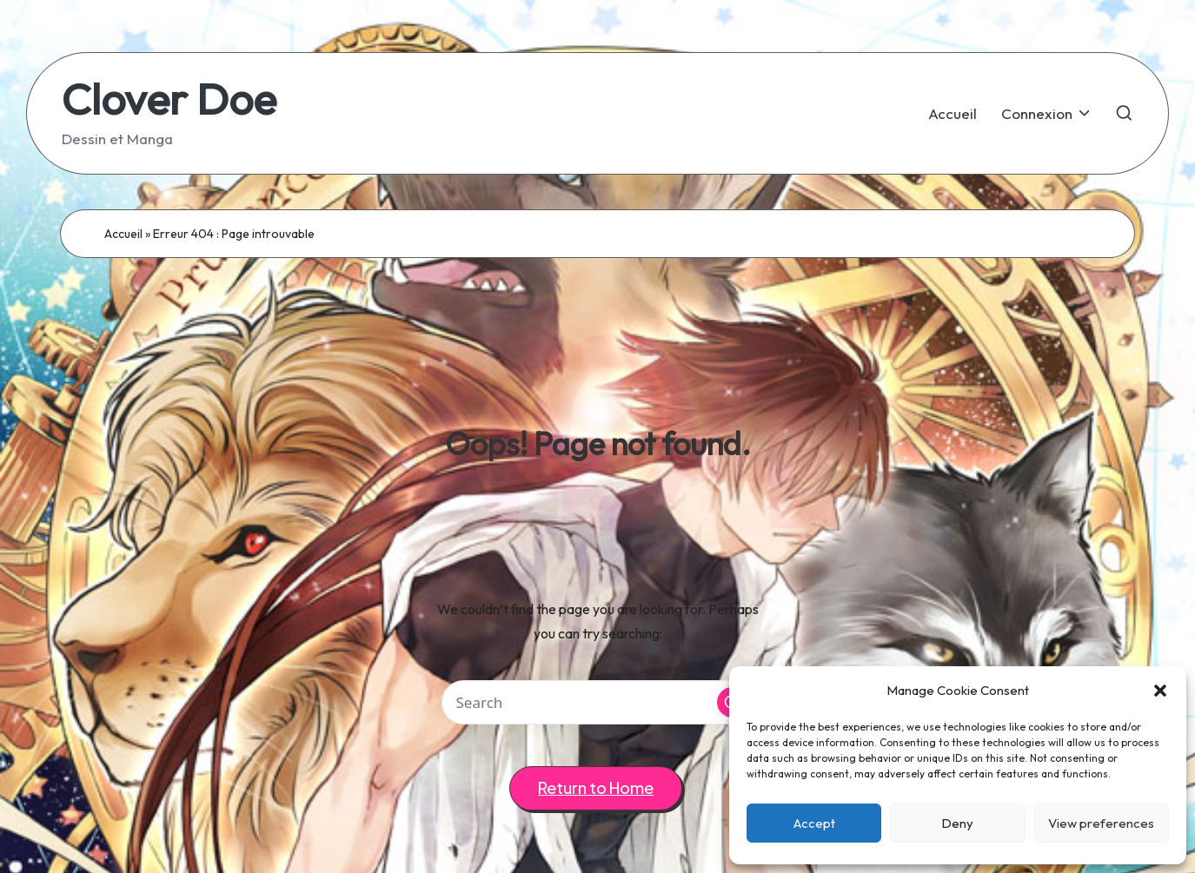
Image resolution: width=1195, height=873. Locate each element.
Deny (957, 823)
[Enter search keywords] (597, 702)
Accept (814, 823)
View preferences (1101, 823)
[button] (1160, 690)
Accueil (123, 233)
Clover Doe (169, 98)
